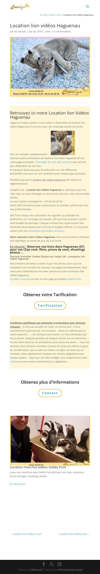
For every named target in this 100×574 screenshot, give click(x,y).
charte (13, 361)
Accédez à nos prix (20, 278)
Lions (59, 14)
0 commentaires (62, 31)
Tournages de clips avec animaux (54, 162)
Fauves (52, 14)
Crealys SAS (60, 256)
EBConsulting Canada (70, 569)
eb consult (20, 31)
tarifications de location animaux (46, 230)
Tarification (50, 305)
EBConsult (36, 569)
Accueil (43, 14)
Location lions (73, 278)
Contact (50, 393)
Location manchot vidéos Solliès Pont (38, 467)
